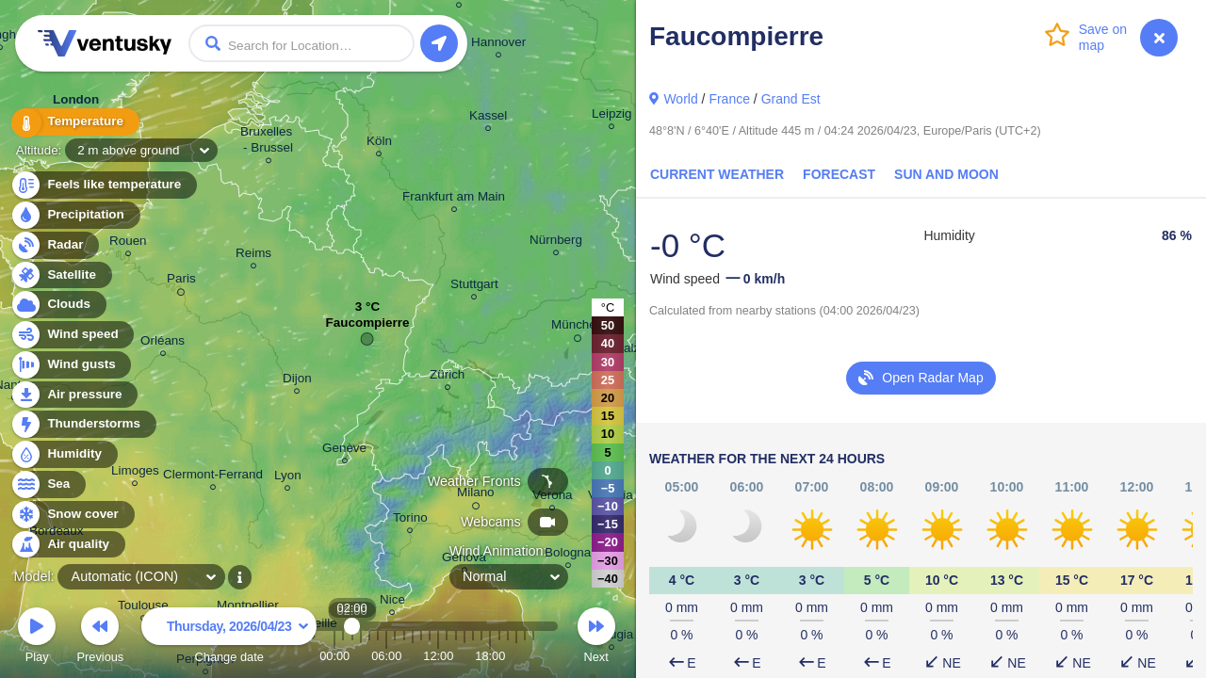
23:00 (533, 656)
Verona (552, 498)
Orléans (162, 343)
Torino (410, 520)
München (577, 327)
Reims (253, 256)
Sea (47, 484)
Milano (476, 495)
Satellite (60, 275)
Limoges (135, 473)
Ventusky (101, 43)
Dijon (297, 381)
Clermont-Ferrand (213, 477)
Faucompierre (368, 327)
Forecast (839, 174)
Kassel (488, 118)
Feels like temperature (103, 185)
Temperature (74, 122)
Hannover (498, 45)
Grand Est (791, 98)
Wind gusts (70, 365)
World (680, 98)
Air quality (67, 544)
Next (596, 638)
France (729, 98)
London (76, 103)
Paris (181, 281)
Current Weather (717, 174)
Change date (229, 638)
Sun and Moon (946, 174)
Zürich (447, 377)
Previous (99, 638)
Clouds (57, 304)
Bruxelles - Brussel (268, 142)
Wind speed (72, 334)
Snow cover (72, 514)
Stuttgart (474, 287)
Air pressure (73, 395)
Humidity (63, 454)
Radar (54, 245)
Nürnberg (556, 242)
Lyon (288, 478)
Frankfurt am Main (453, 199)
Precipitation (74, 215)
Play (37, 638)
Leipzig (612, 116)
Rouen (128, 243)
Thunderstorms (82, 424)
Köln (379, 143)
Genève (344, 450)
